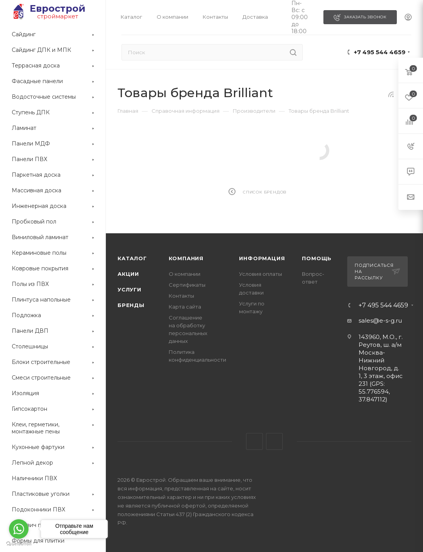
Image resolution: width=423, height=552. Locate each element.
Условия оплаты (260, 274)
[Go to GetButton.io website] (18, 544)
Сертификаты (187, 285)
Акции (128, 274)
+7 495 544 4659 (379, 52)
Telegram (254, 441)
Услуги (129, 289)
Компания (186, 258)
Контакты (181, 296)
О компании (184, 274)
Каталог (132, 258)
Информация (262, 258)
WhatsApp (274, 441)
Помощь (317, 258)
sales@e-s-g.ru (380, 320)
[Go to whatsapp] (19, 529)
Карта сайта (185, 307)
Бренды (131, 305)
